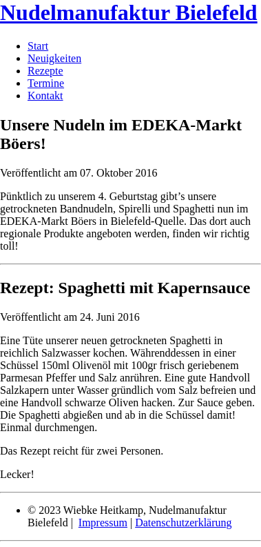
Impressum (103, 522)
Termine (46, 83)
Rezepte (45, 71)
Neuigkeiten (54, 58)
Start (38, 46)
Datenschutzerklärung (183, 522)
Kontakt (45, 95)
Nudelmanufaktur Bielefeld (129, 12)
